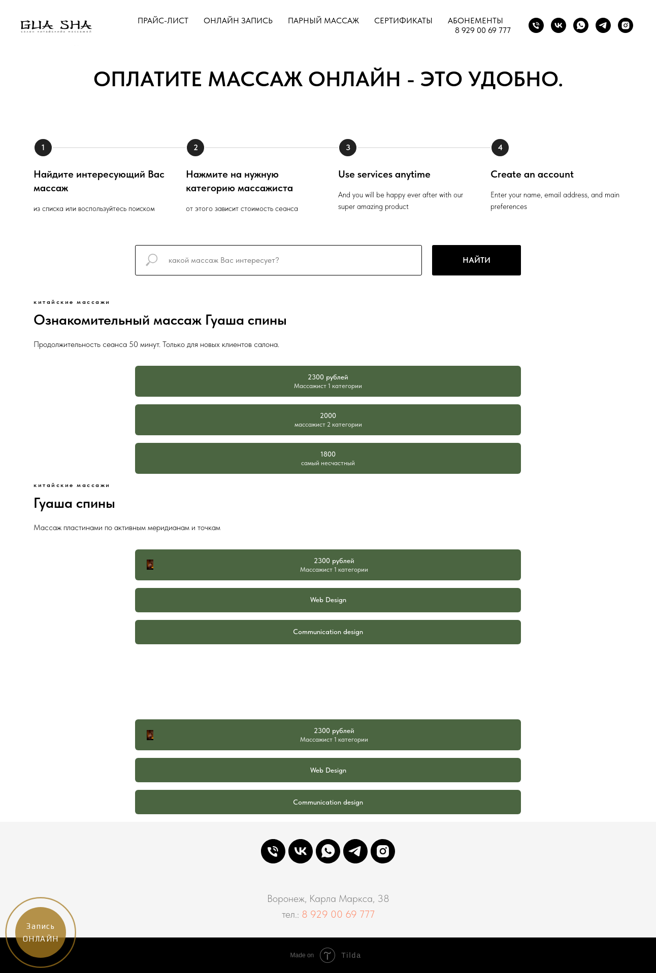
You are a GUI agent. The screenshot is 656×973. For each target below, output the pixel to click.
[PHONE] (273, 851)
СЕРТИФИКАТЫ (403, 20)
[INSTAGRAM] (625, 25)
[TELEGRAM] (603, 25)
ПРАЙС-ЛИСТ (163, 20)
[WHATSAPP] (328, 851)
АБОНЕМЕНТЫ (475, 20)
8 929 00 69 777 (483, 30)
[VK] (558, 25)
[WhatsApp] (580, 25)
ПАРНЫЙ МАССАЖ (323, 20)
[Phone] (536, 25)
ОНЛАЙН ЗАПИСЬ (238, 20)
